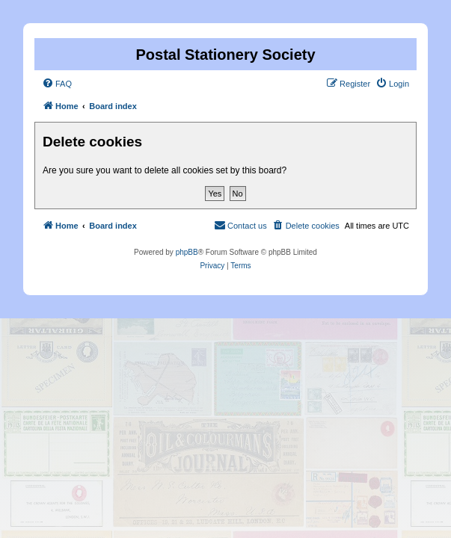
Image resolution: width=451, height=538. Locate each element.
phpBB (187, 252)
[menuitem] (57, 84)
